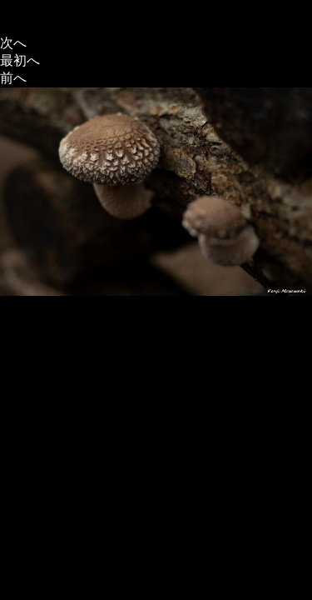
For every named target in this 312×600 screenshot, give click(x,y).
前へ (13, 78)
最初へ (20, 60)
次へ (13, 43)
